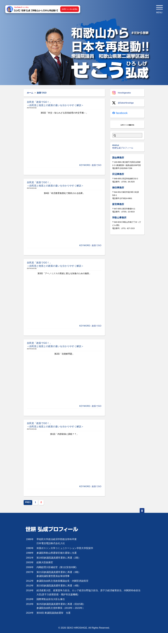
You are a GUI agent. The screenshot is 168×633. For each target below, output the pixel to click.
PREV (28, 502)
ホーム (30, 93)
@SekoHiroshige (123, 102)
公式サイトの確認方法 (127, 125)
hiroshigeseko (121, 92)
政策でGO (96, 165)
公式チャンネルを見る (69, 9)
